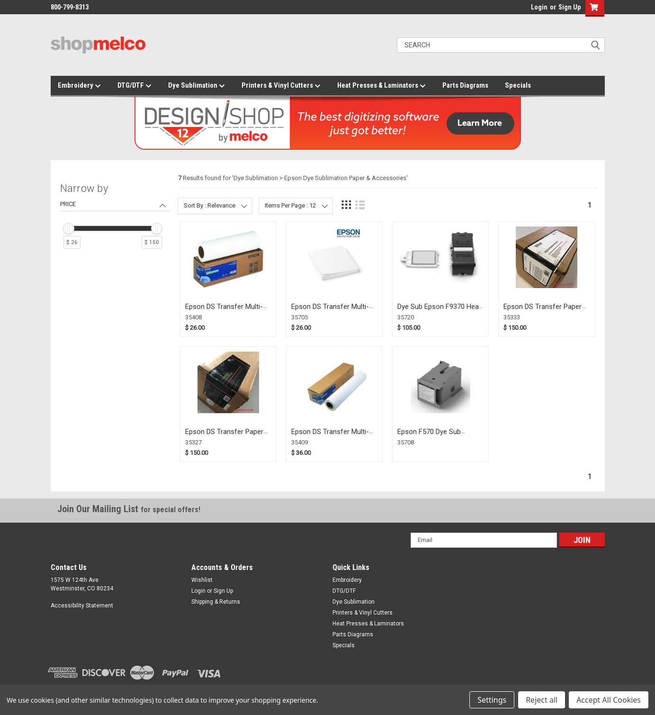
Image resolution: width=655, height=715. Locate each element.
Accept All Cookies (608, 700)
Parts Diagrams (465, 85)
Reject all (541, 700)
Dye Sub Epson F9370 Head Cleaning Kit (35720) (440, 311)
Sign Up (569, 7)
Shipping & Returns (215, 601)
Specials (518, 85)
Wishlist (202, 580)
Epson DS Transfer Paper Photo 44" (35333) (542, 311)
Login (539, 7)
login (528, 9)
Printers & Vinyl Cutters (281, 86)
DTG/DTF (134, 86)
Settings (491, 700)
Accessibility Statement (82, 605)
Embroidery (79, 86)
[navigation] (115, 220)
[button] (593, 8)
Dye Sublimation (196, 86)
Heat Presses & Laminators (381, 86)
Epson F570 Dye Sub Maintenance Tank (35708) (438, 436)
